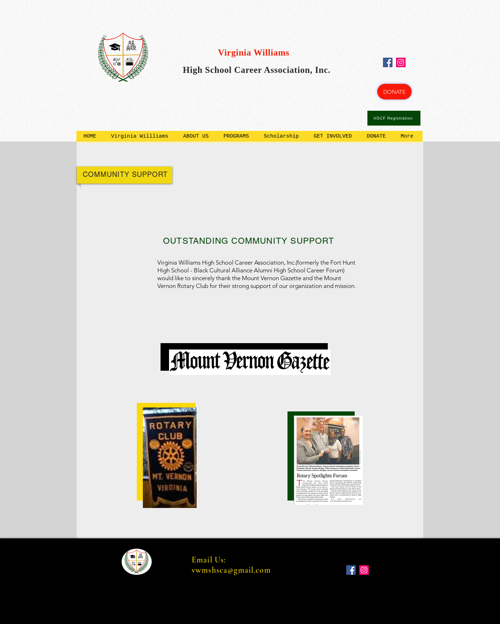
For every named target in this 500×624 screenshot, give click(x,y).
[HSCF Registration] (393, 118)
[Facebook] (388, 62)
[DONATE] (394, 91)
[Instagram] (401, 62)
